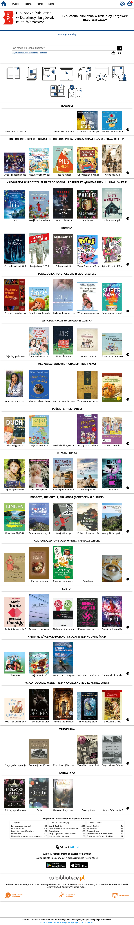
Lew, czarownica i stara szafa (21, 826)
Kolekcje (43, 53)
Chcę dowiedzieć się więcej (53, 922)
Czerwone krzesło (93, 831)
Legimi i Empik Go (17, 828)
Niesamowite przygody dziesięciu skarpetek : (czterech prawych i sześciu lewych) (39, 836)
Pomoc (39, 4)
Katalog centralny (67, 34)
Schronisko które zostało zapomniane (100, 834)
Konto (51, 4)
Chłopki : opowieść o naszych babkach (62, 834)
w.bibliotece (72, 884)
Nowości (15, 4)
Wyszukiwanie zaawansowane (25, 53)
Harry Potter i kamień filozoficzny (22, 831)
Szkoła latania (16, 834)
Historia (27, 4)
